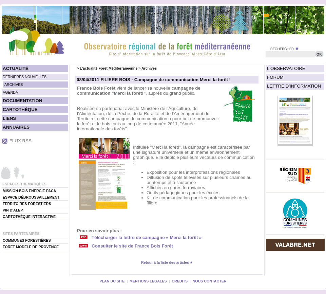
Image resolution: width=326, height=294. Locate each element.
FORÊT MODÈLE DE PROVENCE (31, 247)
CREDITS (180, 281)
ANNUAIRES (16, 127)
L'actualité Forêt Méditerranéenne (108, 68)
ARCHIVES (13, 84)
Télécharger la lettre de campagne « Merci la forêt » (147, 237)
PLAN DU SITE (111, 281)
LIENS (9, 118)
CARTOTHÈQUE (20, 109)
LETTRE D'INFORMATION (294, 86)
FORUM (275, 77)
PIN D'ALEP (13, 210)
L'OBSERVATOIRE (286, 68)
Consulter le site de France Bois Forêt (132, 246)
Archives (149, 68)
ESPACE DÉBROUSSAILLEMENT (31, 197)
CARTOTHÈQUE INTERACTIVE (29, 217)
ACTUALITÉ (15, 68)
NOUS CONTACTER (210, 281)
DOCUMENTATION (22, 100)
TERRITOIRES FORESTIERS (27, 204)
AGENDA (10, 92)
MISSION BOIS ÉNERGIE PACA (29, 191)
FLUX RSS (20, 140)
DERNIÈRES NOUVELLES (24, 77)
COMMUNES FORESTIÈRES (27, 240)
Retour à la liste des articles (167, 262)
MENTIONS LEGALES (148, 281)
